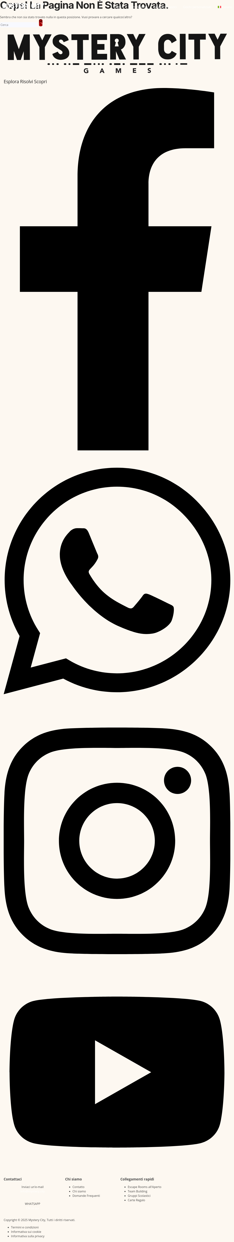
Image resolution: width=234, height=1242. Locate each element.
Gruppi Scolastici (165, 7)
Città (118, 7)
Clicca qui (32, 1208)
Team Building (137, 7)
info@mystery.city (32, 1191)
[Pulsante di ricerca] (40, 22)
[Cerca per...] (19, 24)
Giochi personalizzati (197, 7)
